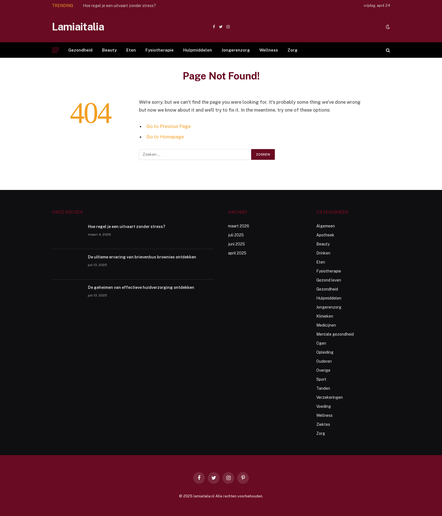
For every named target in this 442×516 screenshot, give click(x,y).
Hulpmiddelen (197, 50)
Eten (131, 50)
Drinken (323, 253)
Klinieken (324, 316)
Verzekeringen (329, 397)
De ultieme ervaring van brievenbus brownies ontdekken (142, 257)
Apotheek (325, 235)
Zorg (292, 50)
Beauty (109, 50)
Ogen (321, 343)
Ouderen (324, 361)
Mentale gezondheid (335, 334)
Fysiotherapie (159, 50)
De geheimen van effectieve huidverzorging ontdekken (141, 287)
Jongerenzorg (236, 50)
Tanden (323, 388)
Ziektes (323, 424)
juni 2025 (236, 244)
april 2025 (237, 253)
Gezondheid (80, 50)
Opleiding (324, 352)
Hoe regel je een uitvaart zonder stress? (119, 5)
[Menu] (55, 50)
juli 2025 (236, 235)
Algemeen (325, 226)
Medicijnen (326, 325)
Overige (323, 370)
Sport (321, 379)
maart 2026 (238, 226)
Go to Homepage (165, 136)
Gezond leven (328, 280)
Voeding (323, 406)
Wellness (268, 50)
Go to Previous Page (168, 126)
